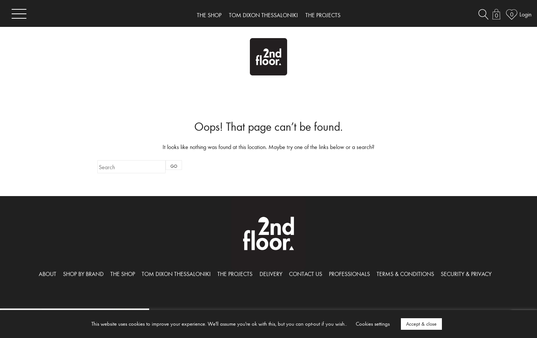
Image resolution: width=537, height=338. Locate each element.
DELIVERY (271, 273)
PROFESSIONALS (349, 273)
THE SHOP (209, 15)
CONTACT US (305, 273)
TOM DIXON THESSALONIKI (263, 15)
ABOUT (47, 273)
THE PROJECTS (322, 15)
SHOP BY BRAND (83, 273)
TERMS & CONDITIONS (405, 273)
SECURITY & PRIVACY (466, 273)
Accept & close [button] (421, 323)
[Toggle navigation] (19, 14)
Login (525, 14)
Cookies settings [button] (373, 323)
